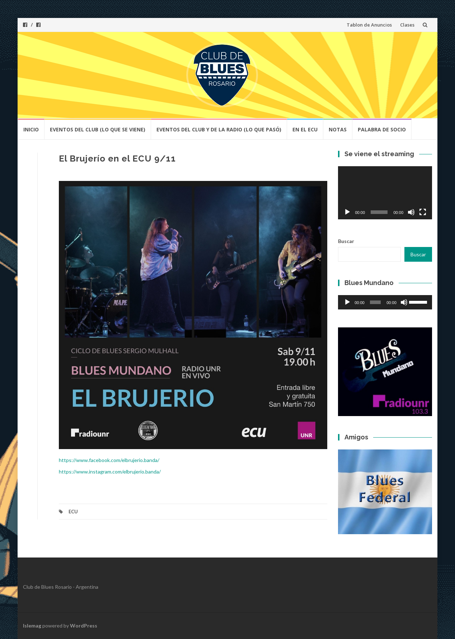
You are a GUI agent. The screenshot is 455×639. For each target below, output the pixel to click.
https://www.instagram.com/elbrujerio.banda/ (110, 471)
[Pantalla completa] (422, 212)
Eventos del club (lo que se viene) (97, 129)
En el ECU (305, 129)
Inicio (31, 129)
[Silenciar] (411, 212)
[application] (385, 192)
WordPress (83, 625)
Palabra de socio (382, 129)
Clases (407, 25)
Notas (338, 129)
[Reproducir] (347, 212)
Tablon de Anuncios (369, 25)
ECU (73, 511)
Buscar (346, 241)
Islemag (32, 625)
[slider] (375, 302)
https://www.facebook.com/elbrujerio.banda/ (109, 460)
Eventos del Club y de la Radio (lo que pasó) (218, 129)
